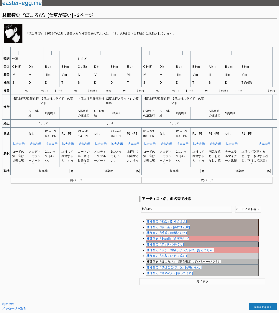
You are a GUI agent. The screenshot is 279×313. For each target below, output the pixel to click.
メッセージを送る (14, 308)
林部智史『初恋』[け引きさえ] (167, 221)
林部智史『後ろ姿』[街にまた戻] (168, 227)
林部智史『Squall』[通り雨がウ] (168, 238)
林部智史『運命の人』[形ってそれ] (170, 273)
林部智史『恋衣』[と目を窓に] (167, 255)
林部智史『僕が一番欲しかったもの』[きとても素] (180, 250)
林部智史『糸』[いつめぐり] (165, 244)
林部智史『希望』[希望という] (167, 232)
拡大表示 (19, 143)
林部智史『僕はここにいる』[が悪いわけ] (174, 267)
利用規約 (8, 304)
